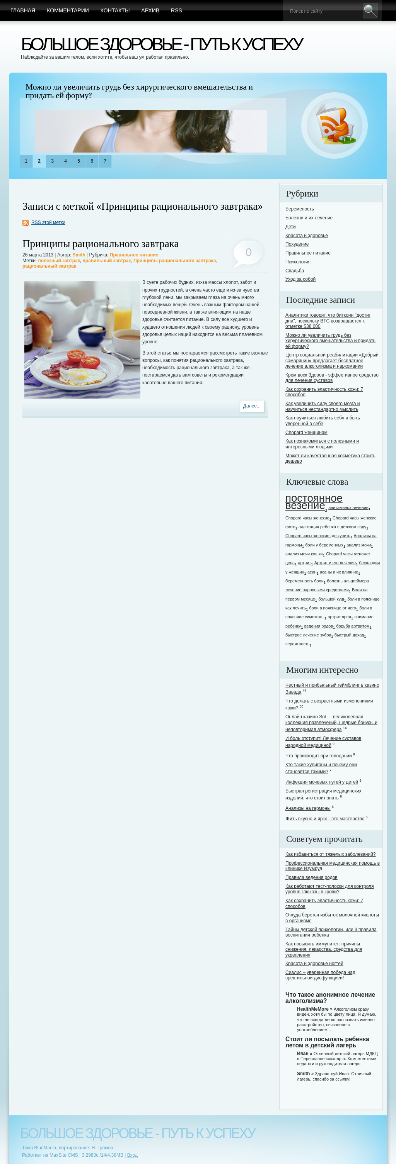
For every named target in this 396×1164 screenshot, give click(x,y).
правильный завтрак (106, 260)
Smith (78, 255)
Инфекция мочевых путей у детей (321, 782)
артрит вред (339, 616)
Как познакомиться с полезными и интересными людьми (322, 443)
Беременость (299, 209)
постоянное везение (314, 501)
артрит (304, 562)
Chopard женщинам (306, 432)
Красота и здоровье (306, 235)
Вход (132, 1155)
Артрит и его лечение (335, 562)
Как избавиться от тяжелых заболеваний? (330, 854)
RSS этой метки (48, 222)
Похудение (297, 244)
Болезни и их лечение (309, 218)
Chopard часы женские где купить (317, 535)
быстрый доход (349, 635)
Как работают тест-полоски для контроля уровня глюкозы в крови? (329, 889)
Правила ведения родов (311, 877)
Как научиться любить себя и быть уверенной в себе (322, 420)
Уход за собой (300, 279)
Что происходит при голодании (318, 755)
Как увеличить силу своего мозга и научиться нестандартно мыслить (322, 406)
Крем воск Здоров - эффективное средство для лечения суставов (332, 377)
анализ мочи (358, 545)
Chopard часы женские (307, 518)
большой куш (331, 599)
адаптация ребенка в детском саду (332, 526)
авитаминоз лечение (348, 507)
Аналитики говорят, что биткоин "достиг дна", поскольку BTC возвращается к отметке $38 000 (327, 320)
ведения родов (318, 626)
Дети (290, 226)
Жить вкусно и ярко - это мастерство (324, 818)
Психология (298, 262)
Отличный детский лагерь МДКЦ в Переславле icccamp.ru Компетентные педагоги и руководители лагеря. (337, 1058)
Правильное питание (134, 255)
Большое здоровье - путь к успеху (161, 44)
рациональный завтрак (49, 266)
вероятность (297, 643)
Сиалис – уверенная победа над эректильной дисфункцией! (320, 975)
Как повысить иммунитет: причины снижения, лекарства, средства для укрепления (323, 949)
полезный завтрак (59, 260)
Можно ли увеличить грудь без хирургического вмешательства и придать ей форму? (139, 91)
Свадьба (294, 270)
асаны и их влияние (339, 572)
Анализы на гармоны (308, 808)
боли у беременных (324, 545)
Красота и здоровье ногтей (314, 963)
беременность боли (304, 581)
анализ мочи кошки (304, 553)
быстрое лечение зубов (308, 635)
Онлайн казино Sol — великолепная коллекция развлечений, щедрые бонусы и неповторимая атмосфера (331, 723)
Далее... (252, 406)
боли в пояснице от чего (332, 608)
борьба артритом (353, 626)
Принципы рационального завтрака (100, 244)
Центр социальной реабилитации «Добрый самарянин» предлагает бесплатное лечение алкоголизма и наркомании (332, 360)
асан (311, 572)
